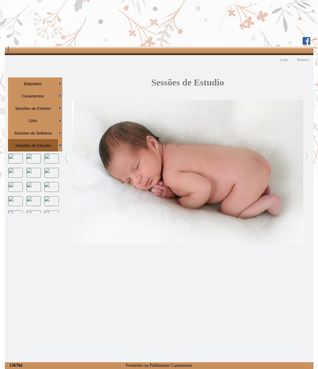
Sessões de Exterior (33, 108)
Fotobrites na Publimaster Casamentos (159, 365)
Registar (303, 59)
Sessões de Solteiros (33, 133)
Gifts (33, 120)
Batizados (33, 83)
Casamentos (33, 96)
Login (284, 59)
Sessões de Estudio (33, 145)
